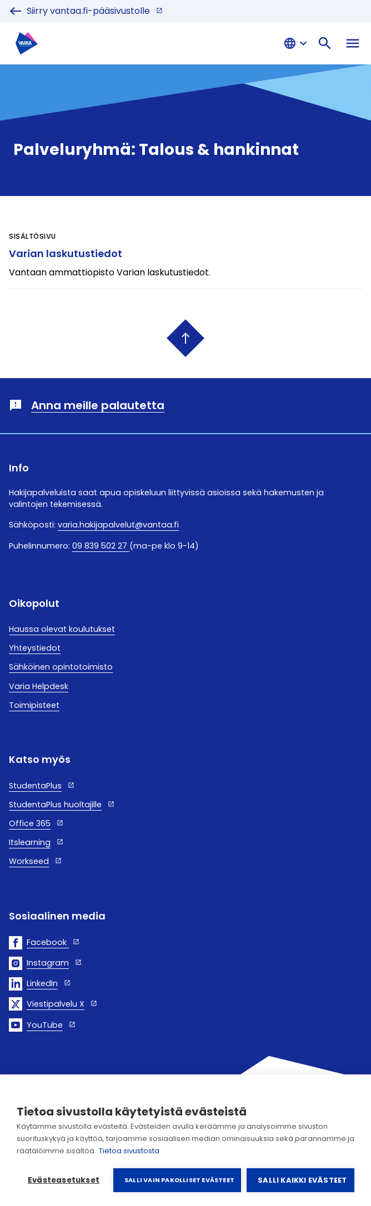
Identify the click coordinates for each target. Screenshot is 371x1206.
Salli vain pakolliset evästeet (179, 1179)
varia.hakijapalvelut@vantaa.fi (118, 524)
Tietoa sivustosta (129, 1150)
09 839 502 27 (100, 545)
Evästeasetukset (63, 1180)
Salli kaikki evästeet (302, 1180)
